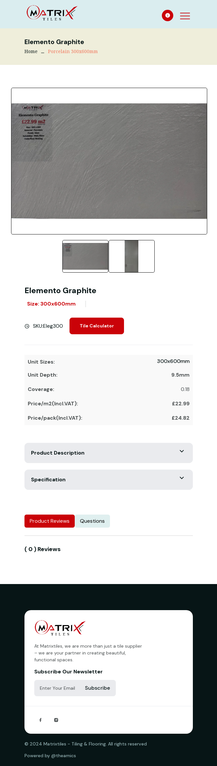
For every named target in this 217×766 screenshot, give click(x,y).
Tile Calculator (97, 326)
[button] (184, 11)
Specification (48, 479)
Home (31, 52)
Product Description (58, 452)
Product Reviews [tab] (50, 521)
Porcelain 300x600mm (73, 52)
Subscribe (97, 687)
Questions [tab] (92, 521)
